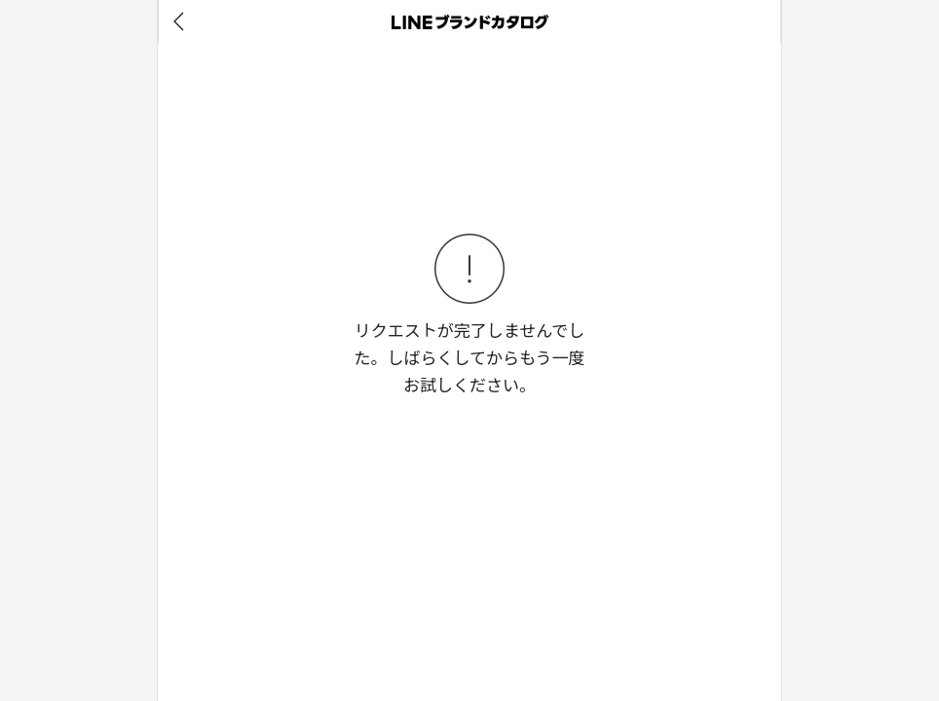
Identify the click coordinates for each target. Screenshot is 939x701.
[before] (182, 21)
